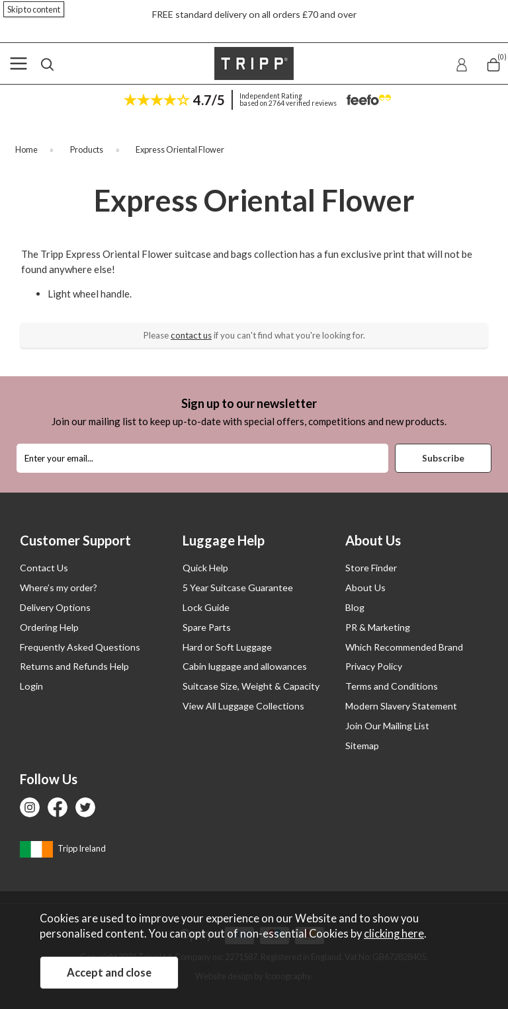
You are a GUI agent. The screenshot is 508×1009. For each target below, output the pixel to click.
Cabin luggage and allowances (245, 666)
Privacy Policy (373, 666)
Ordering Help (49, 627)
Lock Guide (206, 607)
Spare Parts (207, 627)
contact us (191, 335)
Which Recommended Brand (404, 647)
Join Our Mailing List (387, 725)
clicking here (394, 933)
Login (31, 686)
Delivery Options (55, 607)
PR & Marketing (377, 627)
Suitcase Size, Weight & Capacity (251, 686)
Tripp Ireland (63, 848)
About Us (365, 587)
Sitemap (362, 745)
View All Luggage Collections (243, 705)
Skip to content (33, 9)
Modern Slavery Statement (401, 705)
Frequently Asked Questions (80, 647)
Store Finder (371, 567)
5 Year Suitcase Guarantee (238, 587)
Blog (354, 607)
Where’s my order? (58, 587)
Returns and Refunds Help (74, 666)
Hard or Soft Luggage (227, 647)
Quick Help (205, 567)
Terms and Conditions (391, 686)
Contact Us (44, 567)
